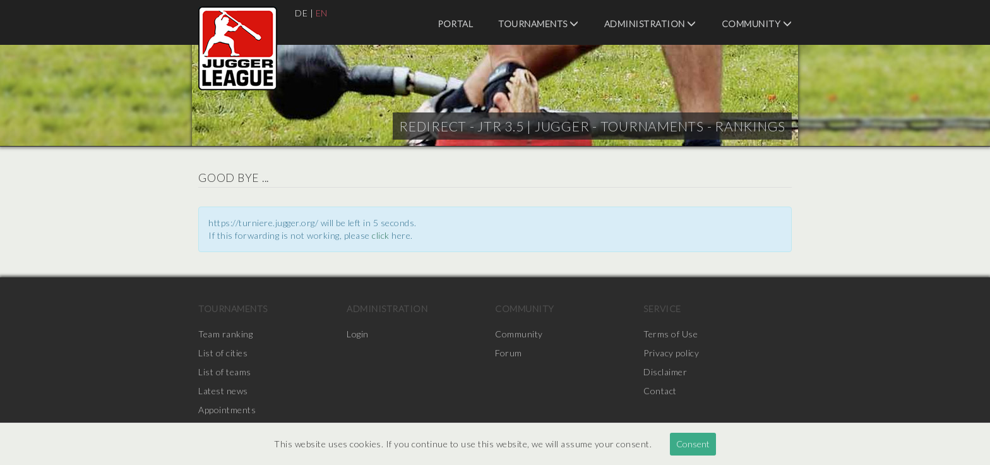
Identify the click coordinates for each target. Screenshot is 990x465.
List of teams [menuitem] (224, 371)
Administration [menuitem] (650, 23)
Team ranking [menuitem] (225, 334)
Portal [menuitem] (455, 23)
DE (301, 13)
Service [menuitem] (662, 308)
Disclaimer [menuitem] (665, 371)
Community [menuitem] (757, 23)
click (381, 235)
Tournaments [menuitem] (538, 23)
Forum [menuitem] (508, 352)
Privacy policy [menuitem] (671, 352)
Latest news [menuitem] (223, 390)
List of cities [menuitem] (223, 352)
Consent (693, 443)
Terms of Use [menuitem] (670, 334)
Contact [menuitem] (660, 390)
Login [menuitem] (358, 334)
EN (322, 13)
